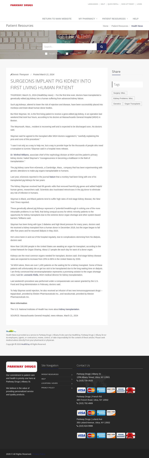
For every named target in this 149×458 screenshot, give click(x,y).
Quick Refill (113, 4)
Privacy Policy (48, 388)
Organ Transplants (132, 104)
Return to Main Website (56, 18)
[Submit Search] (102, 46)
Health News (53, 53)
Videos (71, 53)
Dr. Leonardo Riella (29, 275)
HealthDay (25, 344)
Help (103, 4)
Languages (93, 4)
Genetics (117, 104)
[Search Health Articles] (69, 46)
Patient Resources (114, 18)
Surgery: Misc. (119, 93)
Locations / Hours (49, 383)
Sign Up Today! (127, 4)
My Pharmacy (87, 18)
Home (105, 26)
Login (139, 4)
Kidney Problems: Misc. (123, 98)
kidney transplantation (69, 309)
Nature (52, 177)
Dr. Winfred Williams (19, 155)
